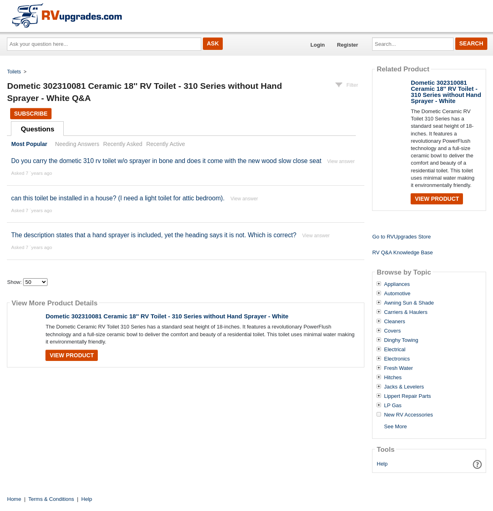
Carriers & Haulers (405, 312)
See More (395, 426)
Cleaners (394, 321)
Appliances (397, 284)
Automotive (397, 293)
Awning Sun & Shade (409, 303)
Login (317, 45)
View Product (72, 355)
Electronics (397, 359)
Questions (37, 129)
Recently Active (165, 144)
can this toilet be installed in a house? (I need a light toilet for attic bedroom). (117, 198)
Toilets (14, 72)
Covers (392, 331)
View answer (341, 161)
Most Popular (29, 144)
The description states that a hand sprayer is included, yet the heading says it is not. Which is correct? (153, 235)
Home (14, 499)
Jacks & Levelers (404, 387)
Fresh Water (398, 368)
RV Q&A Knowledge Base (402, 252)
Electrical (394, 349)
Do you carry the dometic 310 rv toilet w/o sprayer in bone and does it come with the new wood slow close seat (166, 160)
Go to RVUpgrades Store (401, 237)
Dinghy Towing (401, 340)
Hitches (392, 377)
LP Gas (392, 405)
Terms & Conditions (51, 499)
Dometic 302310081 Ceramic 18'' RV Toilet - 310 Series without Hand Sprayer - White (166, 316)
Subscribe (30, 113)
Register (347, 45)
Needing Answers (77, 144)
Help (382, 464)
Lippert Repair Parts (407, 396)
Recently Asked (122, 144)
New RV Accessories (408, 415)
